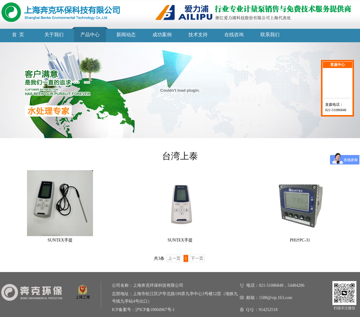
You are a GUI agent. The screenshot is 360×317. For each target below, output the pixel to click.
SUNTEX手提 (59, 240)
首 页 (18, 34)
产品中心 (90, 34)
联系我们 (270, 34)
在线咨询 (234, 34)
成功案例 (162, 34)
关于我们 (54, 34)
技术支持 (198, 34)
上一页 (174, 258)
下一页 (197, 258)
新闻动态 (126, 34)
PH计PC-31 (300, 240)
